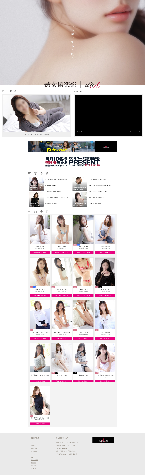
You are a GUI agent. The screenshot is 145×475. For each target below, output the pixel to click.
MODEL (33, 445)
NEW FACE (34, 448)
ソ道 (32, 457)
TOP (32, 442)
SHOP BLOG (34, 460)
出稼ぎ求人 (34, 466)
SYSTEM (33, 454)
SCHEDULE (34, 451)
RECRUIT (33, 463)
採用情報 (33, 468)
